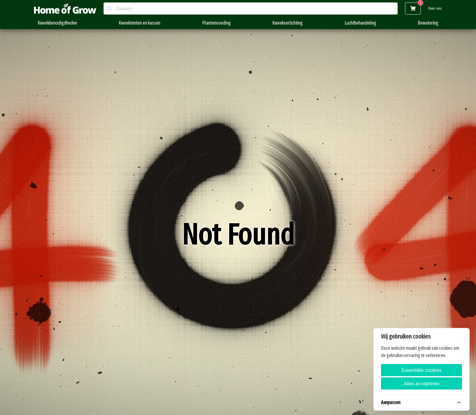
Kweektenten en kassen (139, 23)
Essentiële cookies (421, 370)
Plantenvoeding (216, 23)
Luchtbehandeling (360, 23)
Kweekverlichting (287, 23)
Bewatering (428, 23)
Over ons (435, 8)
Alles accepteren (421, 383)
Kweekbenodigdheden (57, 23)
